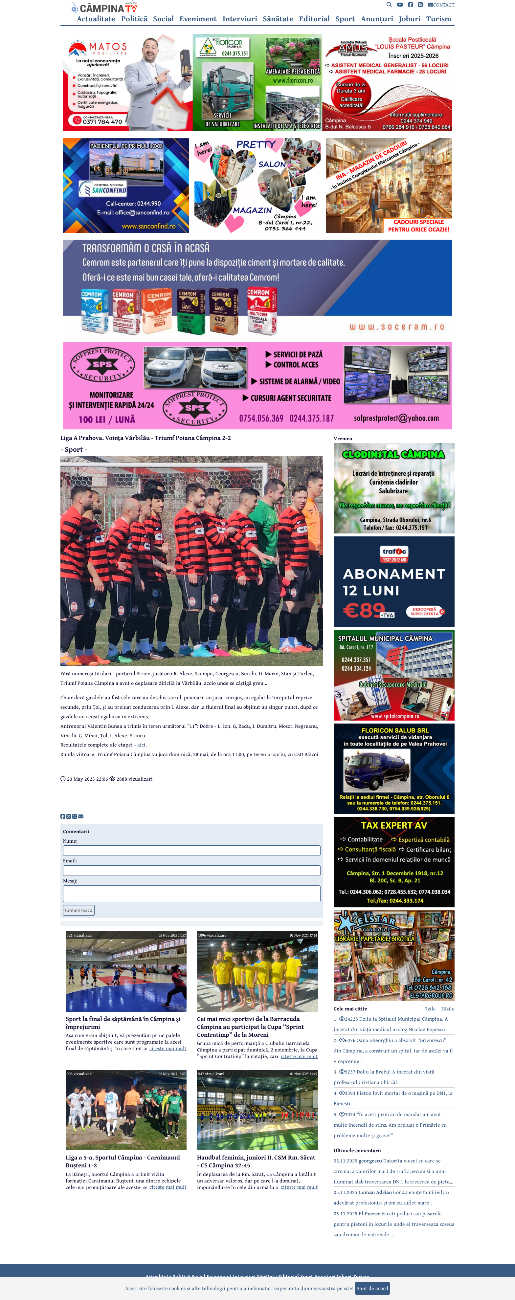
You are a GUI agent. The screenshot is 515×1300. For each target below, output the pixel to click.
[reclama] (257, 129)
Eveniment (198, 18)
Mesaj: (70, 880)
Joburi (410, 18)
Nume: (70, 841)
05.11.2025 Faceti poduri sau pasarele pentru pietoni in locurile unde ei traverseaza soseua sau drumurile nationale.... (394, 1223)
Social (163, 18)
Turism (439, 18)
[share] (62, 816)
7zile (430, 1008)
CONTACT (441, 5)
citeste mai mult (168, 1048)
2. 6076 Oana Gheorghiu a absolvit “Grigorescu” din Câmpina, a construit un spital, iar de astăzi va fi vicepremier (393, 1050)
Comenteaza (79, 910)
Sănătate (278, 18)
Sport (345, 18)
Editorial (314, 18)
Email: (70, 860)
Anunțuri (377, 18)
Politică (134, 18)
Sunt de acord (372, 1288)
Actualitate (96, 18)
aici (141, 744)
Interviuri (240, 18)
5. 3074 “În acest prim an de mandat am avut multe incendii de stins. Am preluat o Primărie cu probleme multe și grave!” (390, 1124)
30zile (448, 1008)
